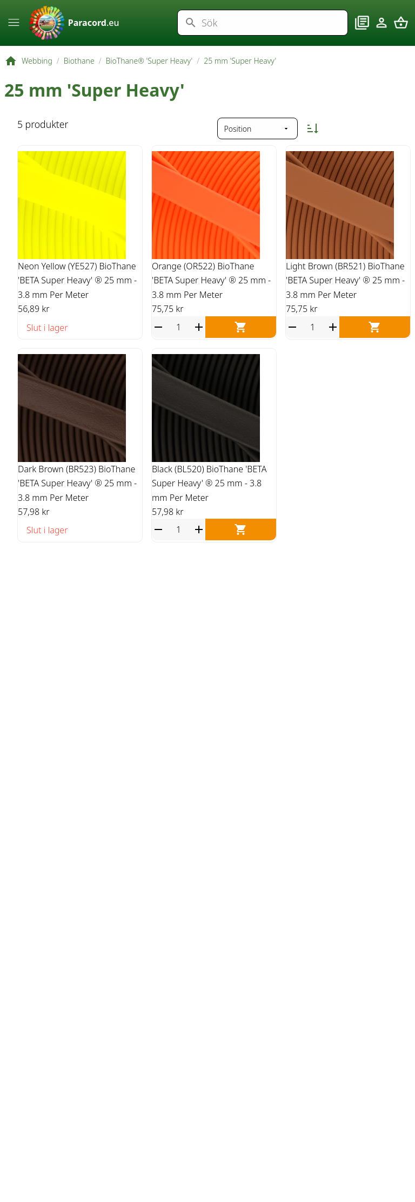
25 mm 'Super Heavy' (240, 72)
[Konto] (381, 28)
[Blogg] (362, 28)
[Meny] (14, 27)
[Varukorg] (401, 28)
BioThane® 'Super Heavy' (149, 72)
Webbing (37, 72)
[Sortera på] (257, 140)
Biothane (79, 72)
